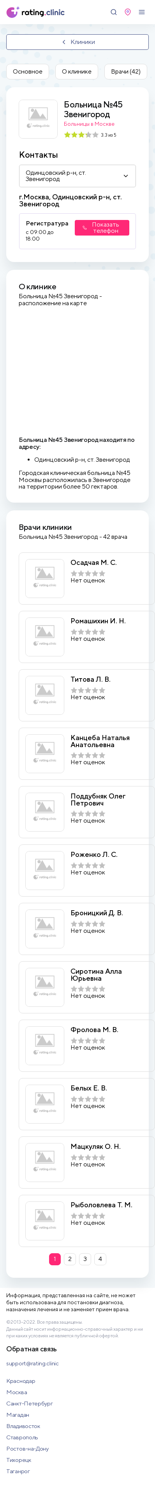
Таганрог (18, 1471)
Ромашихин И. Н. (98, 620)
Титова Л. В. (90, 679)
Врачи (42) (126, 71)
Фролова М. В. (94, 1029)
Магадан (17, 1414)
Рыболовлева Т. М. (101, 1204)
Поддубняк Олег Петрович (98, 799)
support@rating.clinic (32, 1363)
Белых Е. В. (88, 1088)
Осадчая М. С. (93, 562)
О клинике (77, 71)
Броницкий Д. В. (96, 912)
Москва (16, 1392)
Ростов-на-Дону (27, 1448)
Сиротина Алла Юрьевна (96, 974)
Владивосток (23, 1426)
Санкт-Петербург (29, 1403)
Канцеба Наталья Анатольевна (100, 741)
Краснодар (20, 1380)
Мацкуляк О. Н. (95, 1146)
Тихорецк (18, 1459)
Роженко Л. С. (94, 854)
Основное (27, 71)
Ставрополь (22, 1437)
